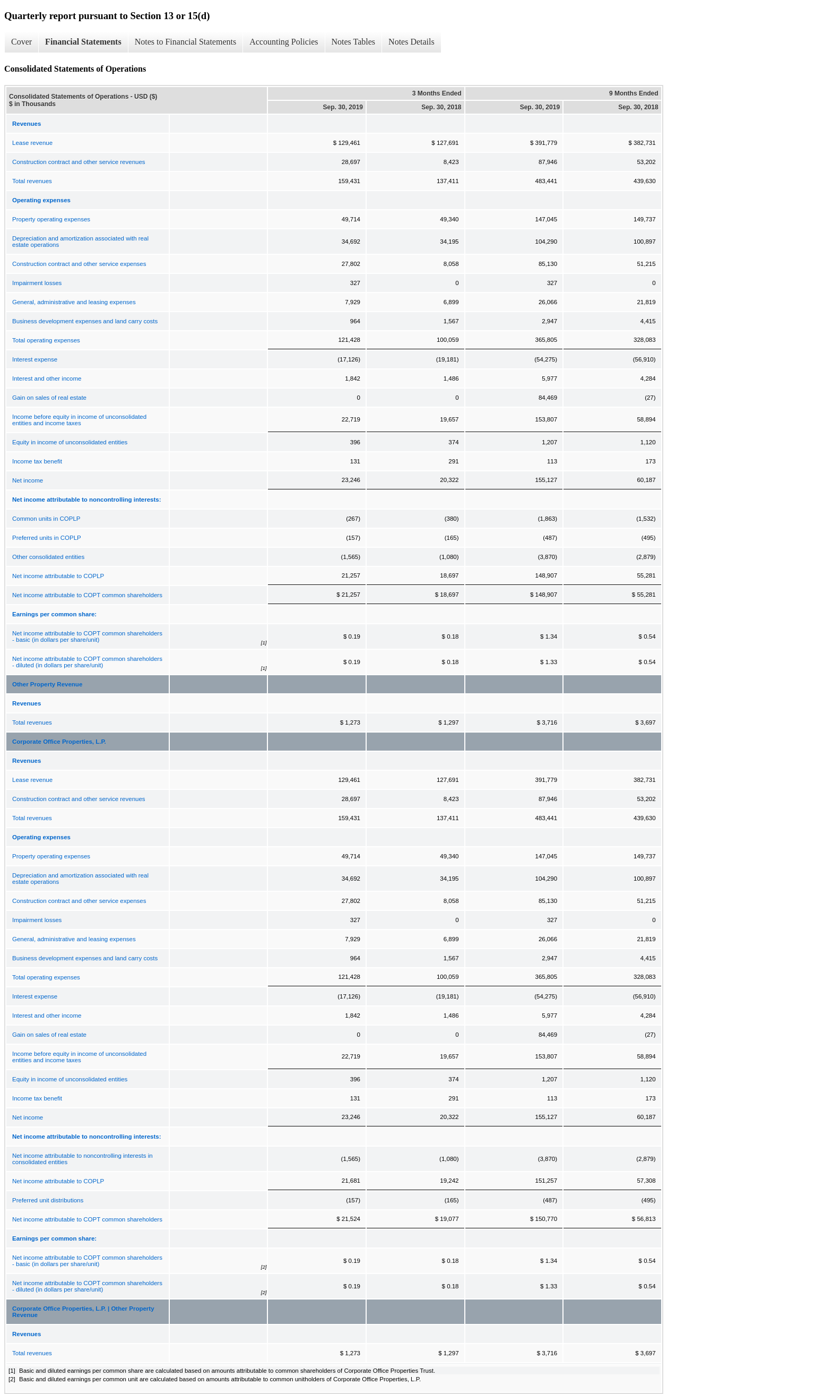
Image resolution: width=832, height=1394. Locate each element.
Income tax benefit (37, 461)
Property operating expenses (51, 219)
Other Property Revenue (47, 684)
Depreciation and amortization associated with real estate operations (80, 241)
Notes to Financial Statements (186, 41)
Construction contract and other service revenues (78, 162)
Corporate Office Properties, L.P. (59, 741)
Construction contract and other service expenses (79, 264)
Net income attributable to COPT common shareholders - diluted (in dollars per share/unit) (87, 662)
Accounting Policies (283, 41)
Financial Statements (83, 41)
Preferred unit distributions (47, 1200)
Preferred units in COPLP (46, 538)
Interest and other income (46, 378)
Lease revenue (32, 143)
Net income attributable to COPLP (58, 576)
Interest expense (34, 359)
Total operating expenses (46, 340)
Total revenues (32, 181)
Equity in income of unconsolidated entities (69, 442)
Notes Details (411, 41)
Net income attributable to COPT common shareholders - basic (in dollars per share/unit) (87, 636)
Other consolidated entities (48, 557)
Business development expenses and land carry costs (85, 321)
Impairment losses (37, 283)
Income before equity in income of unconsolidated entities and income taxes (79, 420)
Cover (21, 41)
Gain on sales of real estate (49, 397)
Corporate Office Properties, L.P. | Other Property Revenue (83, 1311)
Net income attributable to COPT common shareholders (87, 595)
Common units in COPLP (46, 518)
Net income (27, 480)
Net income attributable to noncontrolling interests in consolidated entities (82, 1158)
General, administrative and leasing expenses (74, 302)
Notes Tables (354, 41)
